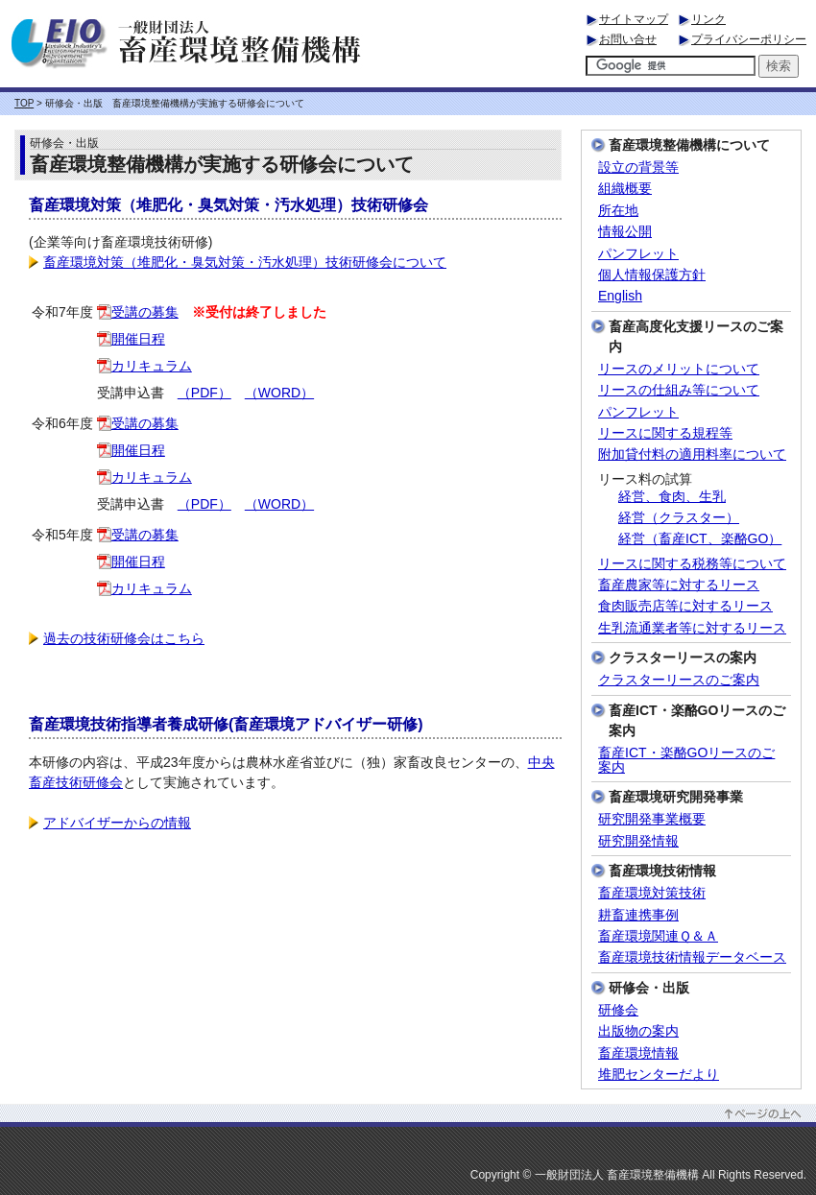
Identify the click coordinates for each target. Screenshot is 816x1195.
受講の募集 (138, 312)
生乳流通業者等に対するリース (692, 628)
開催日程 (131, 339)
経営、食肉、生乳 (672, 497)
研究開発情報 (638, 841)
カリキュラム (144, 365)
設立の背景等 (638, 167)
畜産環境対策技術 (652, 893)
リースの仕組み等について (678, 390)
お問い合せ (628, 39)
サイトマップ (633, 19)
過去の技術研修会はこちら (116, 638)
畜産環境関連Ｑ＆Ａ (658, 936)
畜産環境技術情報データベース (692, 957)
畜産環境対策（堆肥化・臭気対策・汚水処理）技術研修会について (237, 262)
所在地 (618, 210)
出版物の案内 (638, 1031)
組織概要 (625, 188)
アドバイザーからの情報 (110, 822)
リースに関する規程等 (665, 433)
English (620, 296)
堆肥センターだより (658, 1074)
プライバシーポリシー (748, 39)
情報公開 (625, 232)
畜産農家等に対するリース (678, 585)
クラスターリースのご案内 (678, 680)
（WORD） (279, 392)
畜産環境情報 (638, 1053)
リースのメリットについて (678, 369)
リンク (708, 19)
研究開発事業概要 (652, 819)
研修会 (618, 1010)
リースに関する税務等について (692, 564)
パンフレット (638, 254)
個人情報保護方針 (652, 275)
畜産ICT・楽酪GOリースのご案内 (686, 760)
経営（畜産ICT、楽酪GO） (699, 539)
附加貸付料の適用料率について (692, 454)
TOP (24, 103)
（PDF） (204, 392)
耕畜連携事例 (638, 915)
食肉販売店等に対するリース (685, 606)
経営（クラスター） (678, 518)
